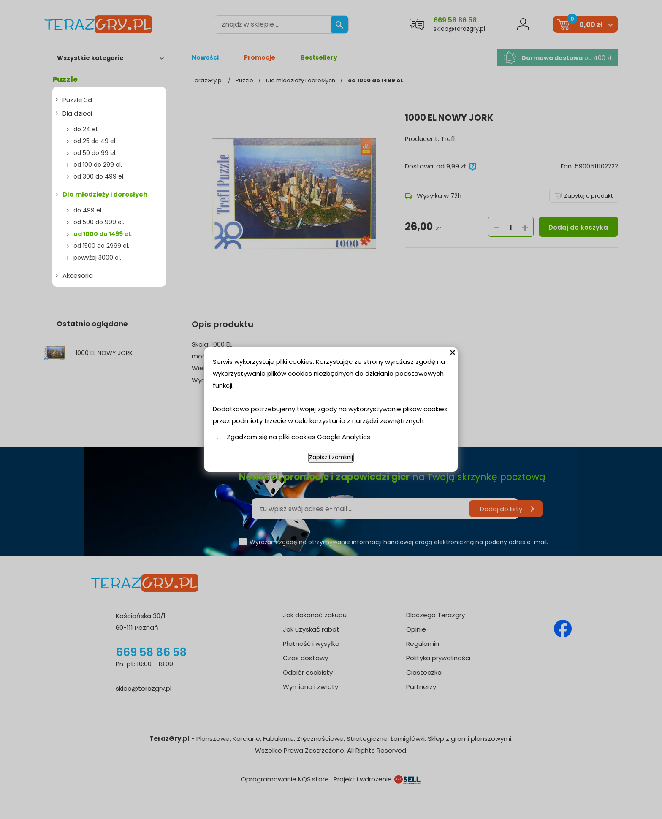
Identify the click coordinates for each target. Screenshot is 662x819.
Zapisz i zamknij (331, 457)
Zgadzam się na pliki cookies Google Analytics (298, 436)
